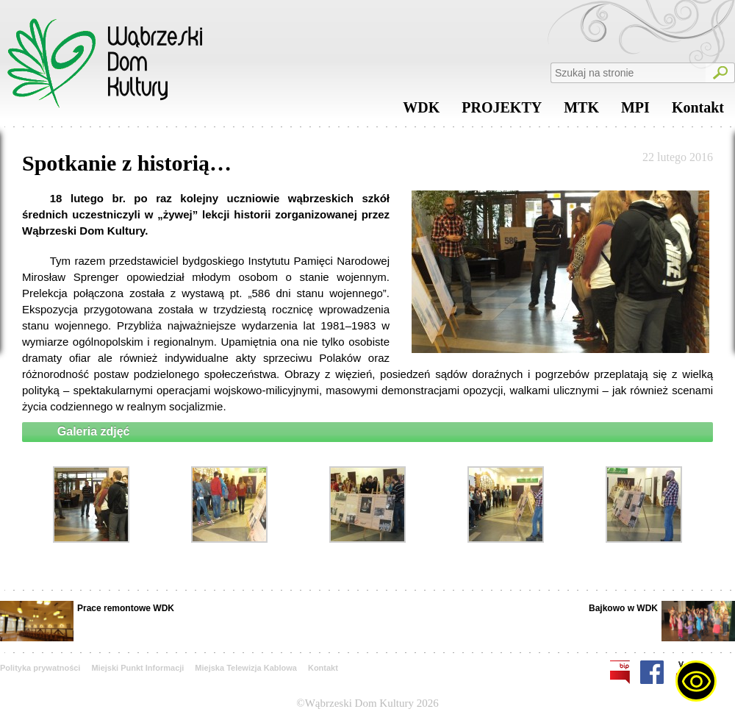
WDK (421, 111)
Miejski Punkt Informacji (137, 667)
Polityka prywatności (40, 667)
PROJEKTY (502, 111)
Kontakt (698, 111)
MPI (635, 111)
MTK (581, 111)
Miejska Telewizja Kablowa (246, 667)
